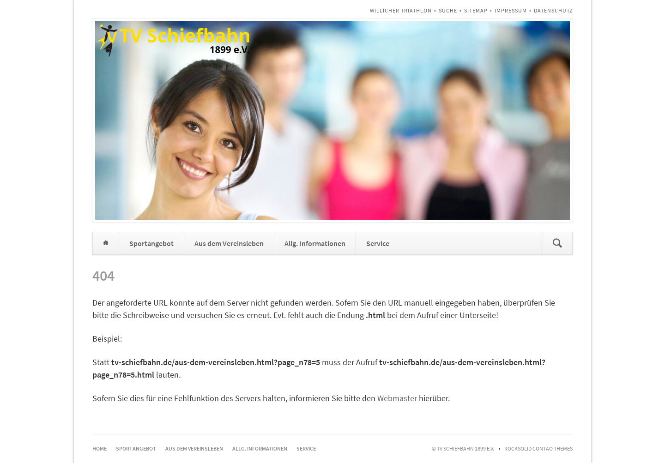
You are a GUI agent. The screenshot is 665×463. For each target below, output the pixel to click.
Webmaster (397, 398)
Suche (448, 10)
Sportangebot (151, 243)
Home (106, 243)
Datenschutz (553, 10)
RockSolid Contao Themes (538, 448)
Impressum (511, 10)
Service (377, 243)
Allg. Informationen (314, 243)
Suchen (557, 243)
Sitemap (476, 10)
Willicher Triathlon (401, 10)
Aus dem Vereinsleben (229, 243)
